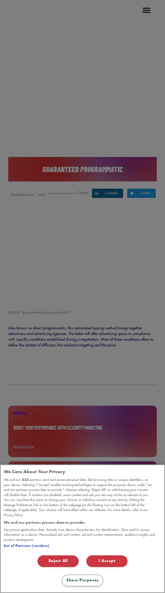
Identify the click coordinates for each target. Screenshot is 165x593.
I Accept (107, 561)
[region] (82, 528)
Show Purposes (82, 580)
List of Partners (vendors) (26, 546)
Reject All (58, 561)
